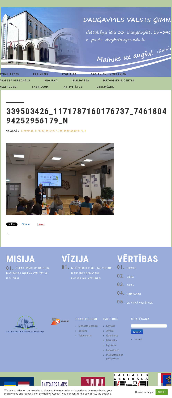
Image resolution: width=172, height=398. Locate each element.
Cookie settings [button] (144, 392)
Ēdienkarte (112, 335)
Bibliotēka (80, 80)
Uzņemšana (105, 86)
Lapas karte (112, 350)
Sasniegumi (41, 86)
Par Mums (40, 74)
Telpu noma (85, 335)
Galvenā (11, 130)
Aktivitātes (73, 86)
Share (25, 224)
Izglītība (69, 74)
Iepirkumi (111, 345)
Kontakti (110, 326)
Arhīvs (109, 330)
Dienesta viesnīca (88, 326)
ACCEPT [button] (162, 392)
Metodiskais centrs (119, 80)
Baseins (83, 330)
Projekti (51, 80)
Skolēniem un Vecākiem (109, 74)
